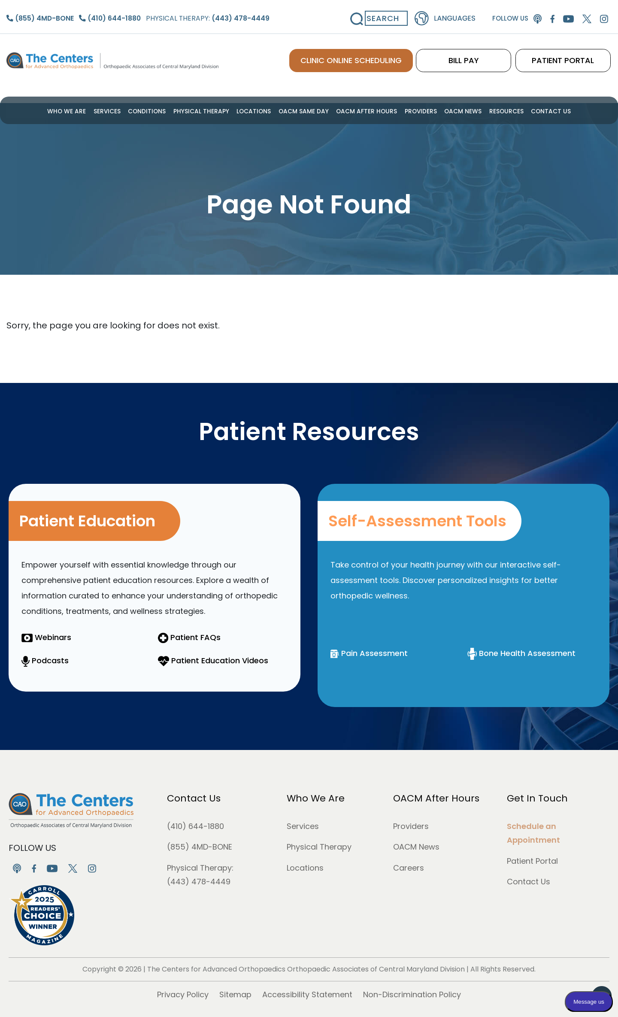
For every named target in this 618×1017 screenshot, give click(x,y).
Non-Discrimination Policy (412, 994)
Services (120, 110)
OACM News (452, 110)
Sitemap (235, 994)
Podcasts (45, 660)
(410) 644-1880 (195, 826)
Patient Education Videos (213, 660)
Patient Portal (532, 861)
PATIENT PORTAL (569, 56)
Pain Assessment (369, 653)
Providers (412, 110)
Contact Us (534, 110)
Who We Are (83, 110)
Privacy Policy (183, 994)
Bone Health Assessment (521, 653)
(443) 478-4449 (198, 881)
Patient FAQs (189, 637)
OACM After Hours (362, 110)
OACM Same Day (304, 110)
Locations (258, 110)
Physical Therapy (208, 110)
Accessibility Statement (307, 994)
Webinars (46, 637)
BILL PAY (481, 56)
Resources (492, 110)
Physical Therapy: (202, 14)
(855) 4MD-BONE (199, 846)
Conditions (157, 110)
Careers (408, 867)
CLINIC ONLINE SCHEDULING (373, 56)
